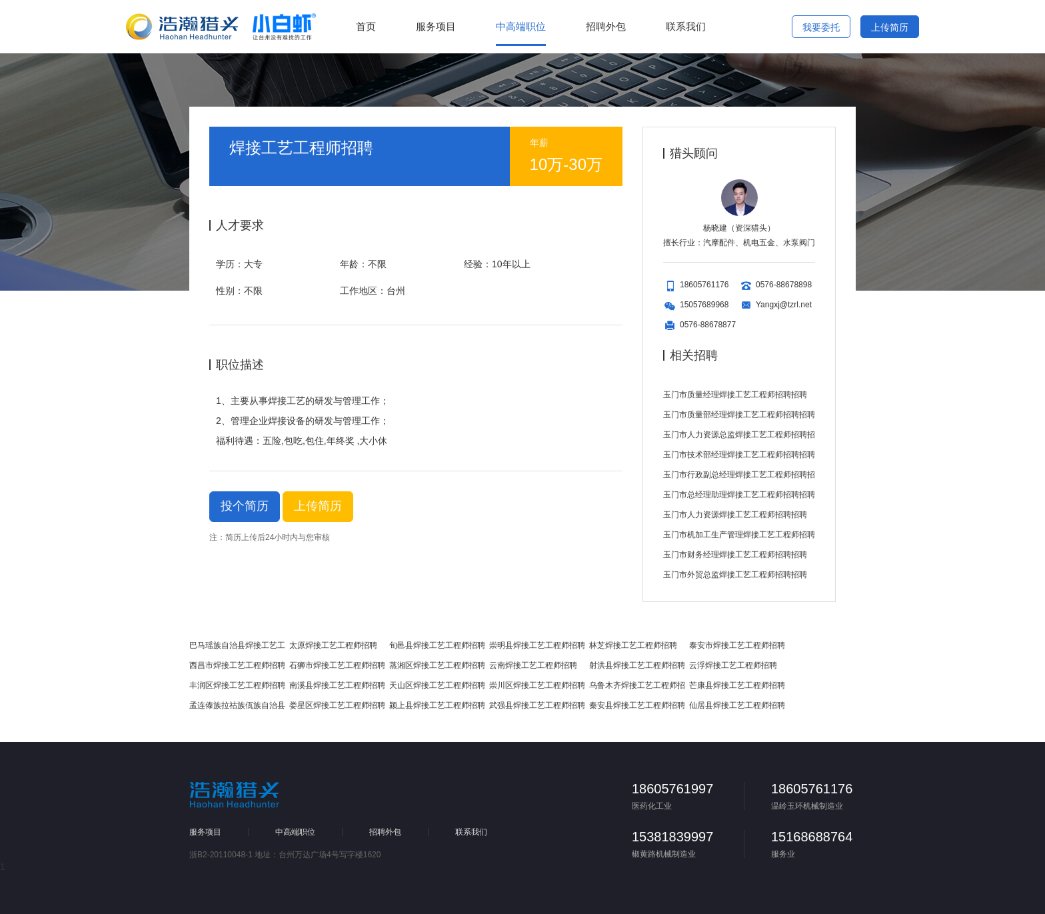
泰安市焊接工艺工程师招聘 (737, 645)
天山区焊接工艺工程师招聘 (437, 685)
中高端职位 (521, 26)
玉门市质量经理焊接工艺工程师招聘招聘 (735, 394)
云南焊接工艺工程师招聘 (533, 665)
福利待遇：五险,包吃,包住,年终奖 (285, 440)
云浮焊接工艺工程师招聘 (733, 665)
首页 (366, 26)
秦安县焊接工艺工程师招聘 (637, 705)
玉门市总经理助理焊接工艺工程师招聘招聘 (739, 494)
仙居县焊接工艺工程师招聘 (737, 705)
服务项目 (436, 26)
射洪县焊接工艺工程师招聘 (637, 665)
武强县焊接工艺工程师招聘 (537, 705)
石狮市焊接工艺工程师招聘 (337, 665)
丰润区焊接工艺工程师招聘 (237, 685)
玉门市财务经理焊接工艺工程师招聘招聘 (735, 554)
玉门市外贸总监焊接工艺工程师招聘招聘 (735, 574)
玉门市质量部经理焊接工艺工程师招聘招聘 (739, 414)
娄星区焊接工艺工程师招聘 (337, 705)
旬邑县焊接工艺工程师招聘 (437, 645)
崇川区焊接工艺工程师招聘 (537, 685)
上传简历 (889, 26)
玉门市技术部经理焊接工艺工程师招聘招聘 (739, 454)
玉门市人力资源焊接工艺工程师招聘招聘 (735, 514)
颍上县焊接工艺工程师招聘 (437, 705)
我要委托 (821, 27)
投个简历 (245, 506)
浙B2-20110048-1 (221, 854)
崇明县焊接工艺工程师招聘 (537, 645)
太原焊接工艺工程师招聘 (333, 645)
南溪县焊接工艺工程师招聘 (337, 685)
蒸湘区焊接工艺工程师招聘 (437, 665)
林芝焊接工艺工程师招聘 (633, 645)
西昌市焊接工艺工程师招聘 (237, 665)
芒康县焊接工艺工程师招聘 (737, 685)
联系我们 (686, 26)
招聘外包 (606, 26)
